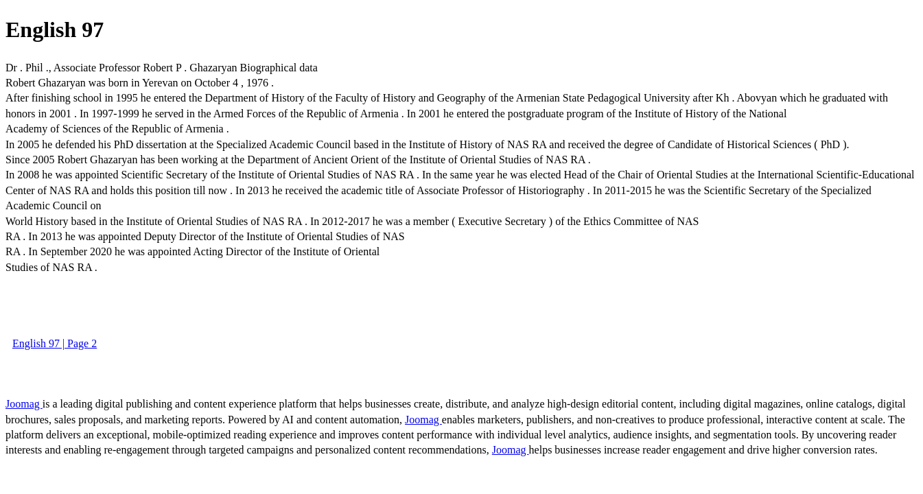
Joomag (24, 404)
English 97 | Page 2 (54, 343)
